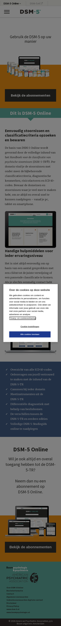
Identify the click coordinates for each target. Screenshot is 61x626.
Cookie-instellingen (29, 327)
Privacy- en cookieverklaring (22, 318)
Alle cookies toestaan (29, 334)
